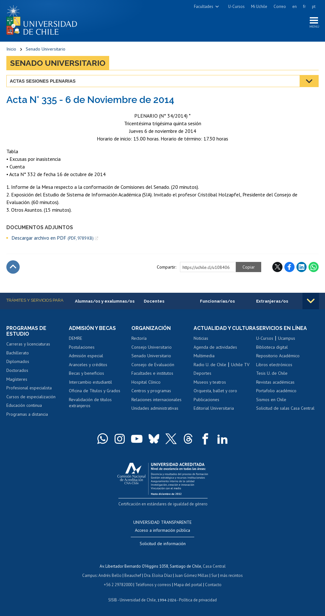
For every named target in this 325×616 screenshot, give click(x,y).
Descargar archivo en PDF (52, 238)
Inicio (11, 49)
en (294, 6)
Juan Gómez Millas (192, 575)
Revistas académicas (275, 382)
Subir (13, 267)
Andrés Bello (110, 575)
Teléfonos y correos (153, 584)
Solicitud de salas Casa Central (285, 408)
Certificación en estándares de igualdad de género (163, 504)
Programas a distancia (27, 414)
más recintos (231, 575)
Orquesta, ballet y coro (215, 397)
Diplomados (17, 362)
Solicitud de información (163, 544)
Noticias (201, 344)
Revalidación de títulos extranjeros (90, 403)
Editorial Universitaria (214, 414)
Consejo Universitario (151, 347)
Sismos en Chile (271, 400)
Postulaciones (82, 347)
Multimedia (204, 362)
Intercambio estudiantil (90, 382)
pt (313, 6)
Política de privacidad (198, 598)
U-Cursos (236, 6)
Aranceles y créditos (88, 364)
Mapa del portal (188, 584)
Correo (280, 6)
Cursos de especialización (31, 397)
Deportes (202, 379)
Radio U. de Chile (210, 370)
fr (304, 6)
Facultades (203, 6)
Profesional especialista (29, 388)
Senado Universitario (45, 49)
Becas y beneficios (86, 373)
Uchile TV (240, 370)
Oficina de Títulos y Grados (94, 391)
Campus (89, 575)
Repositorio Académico (278, 356)
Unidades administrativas (154, 408)
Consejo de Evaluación (152, 364)
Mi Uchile (259, 6)
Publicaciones (206, 405)
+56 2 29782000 (118, 584)
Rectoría (139, 338)
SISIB (112, 598)
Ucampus (286, 338)
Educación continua (24, 405)
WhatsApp (313, 267)
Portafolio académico (276, 391)
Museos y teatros (210, 388)
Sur (214, 575)
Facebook (289, 267)
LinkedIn (301, 267)
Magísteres (16, 379)
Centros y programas (151, 391)
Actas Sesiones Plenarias (43, 81)
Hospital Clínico (146, 382)
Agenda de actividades (215, 353)
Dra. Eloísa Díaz (158, 575)
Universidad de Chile (138, 598)
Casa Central (214, 566)
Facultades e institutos (152, 373)
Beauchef (132, 575)
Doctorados (17, 370)
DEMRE (75, 338)
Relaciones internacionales (156, 400)
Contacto (213, 584)
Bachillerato (17, 353)
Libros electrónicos (274, 364)
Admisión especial (86, 356)
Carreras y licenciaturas (28, 344)
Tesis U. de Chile (272, 373)
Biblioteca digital (272, 347)
